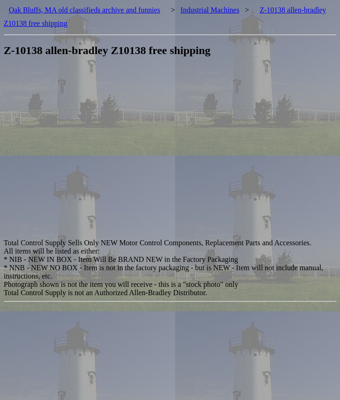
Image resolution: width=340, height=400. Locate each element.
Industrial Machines (210, 10)
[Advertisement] (86, 152)
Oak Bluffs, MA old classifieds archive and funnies (84, 10)
